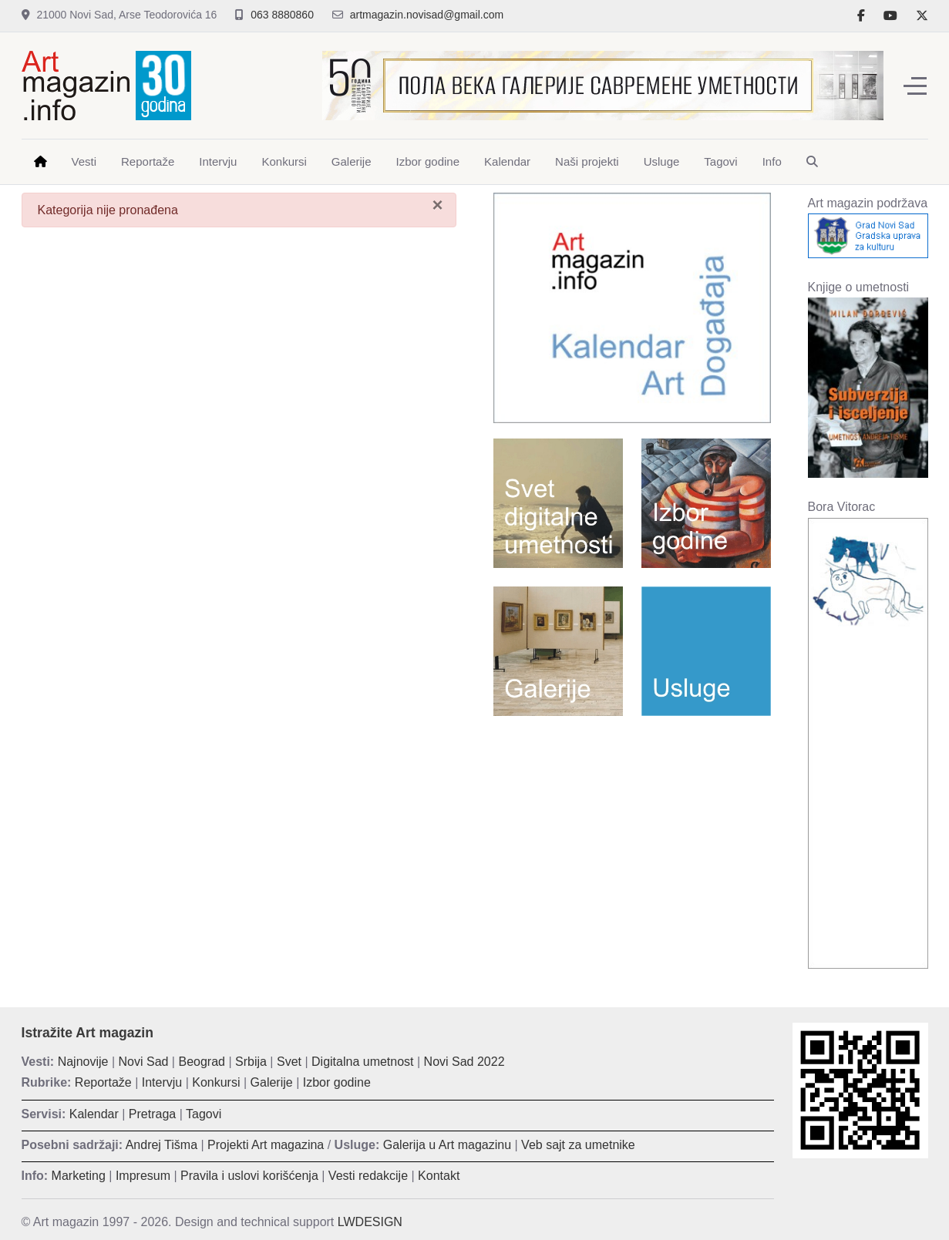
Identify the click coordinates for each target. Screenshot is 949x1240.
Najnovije (83, 1061)
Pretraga (152, 1114)
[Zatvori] (437, 205)
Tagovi (203, 1114)
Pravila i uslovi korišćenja (249, 1175)
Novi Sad (144, 1061)
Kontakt (438, 1175)
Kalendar (94, 1114)
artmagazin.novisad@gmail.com (426, 14)
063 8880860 (282, 14)
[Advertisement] (632, 839)
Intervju (162, 1082)
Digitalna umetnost (362, 1061)
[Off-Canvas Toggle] (915, 85)
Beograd (201, 1061)
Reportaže (103, 1082)
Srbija (251, 1061)
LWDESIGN (370, 1221)
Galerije (272, 1082)
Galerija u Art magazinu (447, 1144)
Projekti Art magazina (265, 1144)
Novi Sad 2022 (464, 1061)
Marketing (79, 1175)
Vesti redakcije (368, 1175)
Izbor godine (337, 1082)
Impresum (143, 1175)
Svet (289, 1061)
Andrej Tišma (161, 1144)
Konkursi (216, 1082)
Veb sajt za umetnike (578, 1144)
